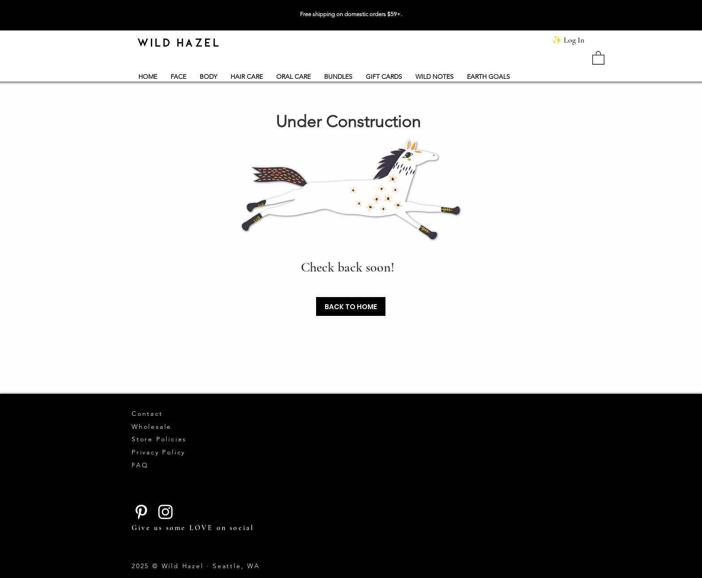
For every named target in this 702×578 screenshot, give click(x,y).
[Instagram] (165, 512)
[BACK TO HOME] (350, 306)
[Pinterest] (141, 512)
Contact (147, 414)
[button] (598, 57)
